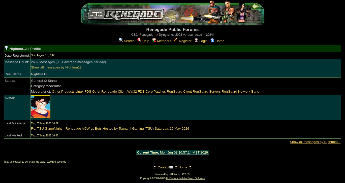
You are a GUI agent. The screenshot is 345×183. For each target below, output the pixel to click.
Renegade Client (113, 91)
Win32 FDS (135, 91)
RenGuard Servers (207, 91)
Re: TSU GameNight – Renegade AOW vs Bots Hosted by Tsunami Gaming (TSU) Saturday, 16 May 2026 (110, 128)
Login (200, 41)
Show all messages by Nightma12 (56, 67)
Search (127, 41)
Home (217, 41)
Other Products (63, 91)
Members (161, 41)
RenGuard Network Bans (240, 91)
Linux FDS (83, 91)
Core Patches (155, 91)
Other (96, 91)
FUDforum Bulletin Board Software (185, 178)
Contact (163, 167)
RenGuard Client (179, 91)
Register (182, 41)
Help (143, 41)
